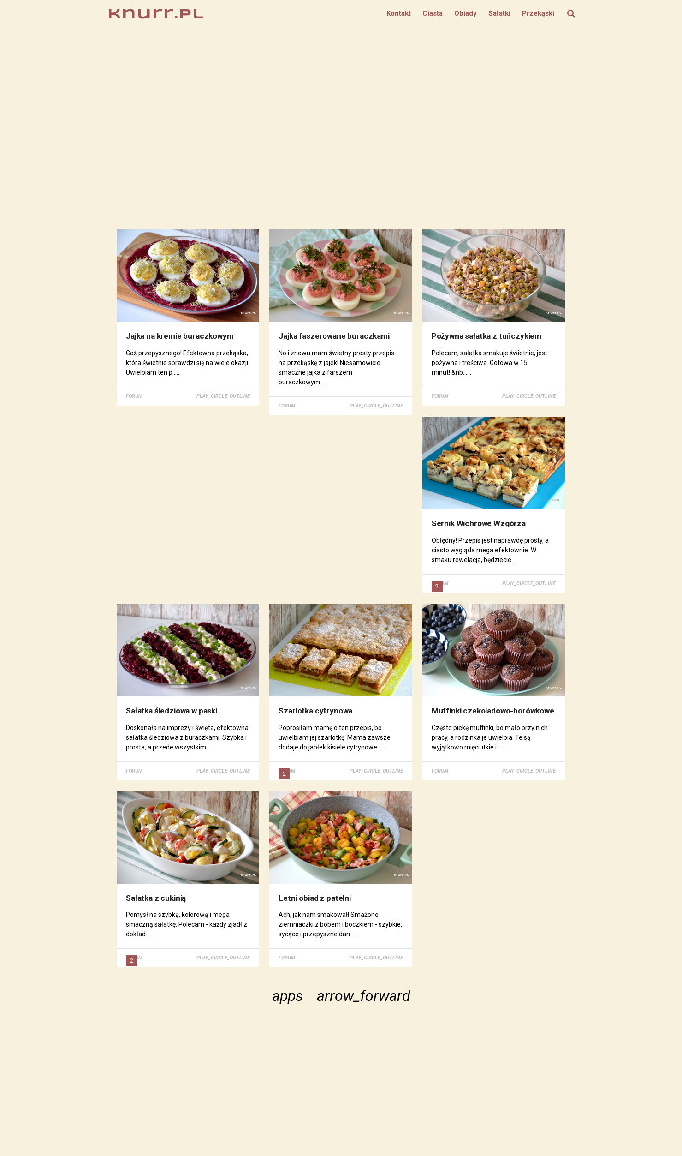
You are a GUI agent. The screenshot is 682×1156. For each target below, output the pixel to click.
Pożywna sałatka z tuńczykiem (487, 336)
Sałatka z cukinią (156, 897)
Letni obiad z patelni (315, 897)
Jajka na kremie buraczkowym (180, 336)
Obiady (465, 13)
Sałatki (499, 13)
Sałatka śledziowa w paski (172, 710)
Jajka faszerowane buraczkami (334, 336)
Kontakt (398, 13)
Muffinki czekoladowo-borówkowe (493, 710)
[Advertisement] (341, 128)
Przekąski (538, 13)
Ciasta (432, 13)
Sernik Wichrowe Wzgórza (479, 523)
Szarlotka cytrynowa (316, 710)
